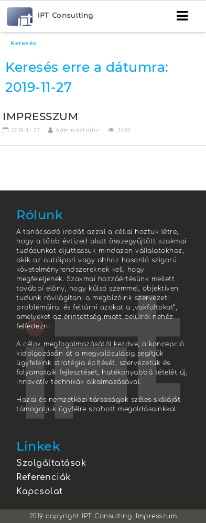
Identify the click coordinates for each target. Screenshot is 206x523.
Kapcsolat (39, 491)
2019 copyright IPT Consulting (80, 516)
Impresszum (156, 516)
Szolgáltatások (51, 463)
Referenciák (43, 477)
